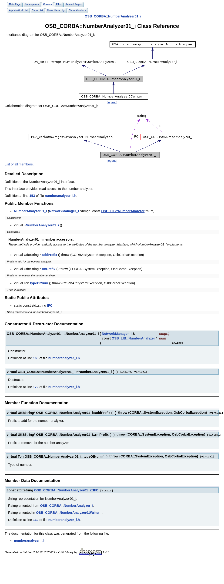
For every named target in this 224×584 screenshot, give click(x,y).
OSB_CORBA (95, 16)
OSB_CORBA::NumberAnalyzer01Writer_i (69, 512)
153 (32, 196)
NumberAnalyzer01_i (124, 16)
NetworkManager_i (64, 211)
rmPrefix (48, 269)
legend (112, 102)
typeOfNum (39, 283)
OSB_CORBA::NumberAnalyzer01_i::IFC (66, 489)
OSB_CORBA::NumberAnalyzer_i (66, 505)
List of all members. (19, 164)
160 (35, 519)
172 (35, 387)
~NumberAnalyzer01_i (41, 225)
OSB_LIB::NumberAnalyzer (122, 211)
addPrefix (49, 255)
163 (35, 358)
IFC (49, 305)
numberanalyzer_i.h (60, 196)
